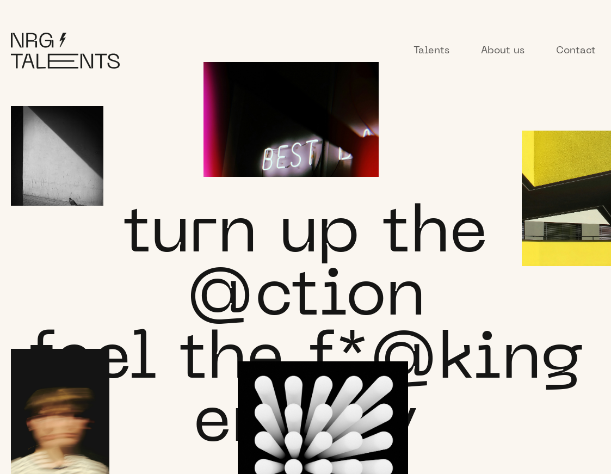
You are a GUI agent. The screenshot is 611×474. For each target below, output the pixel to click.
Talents (431, 51)
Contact (576, 51)
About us (502, 51)
